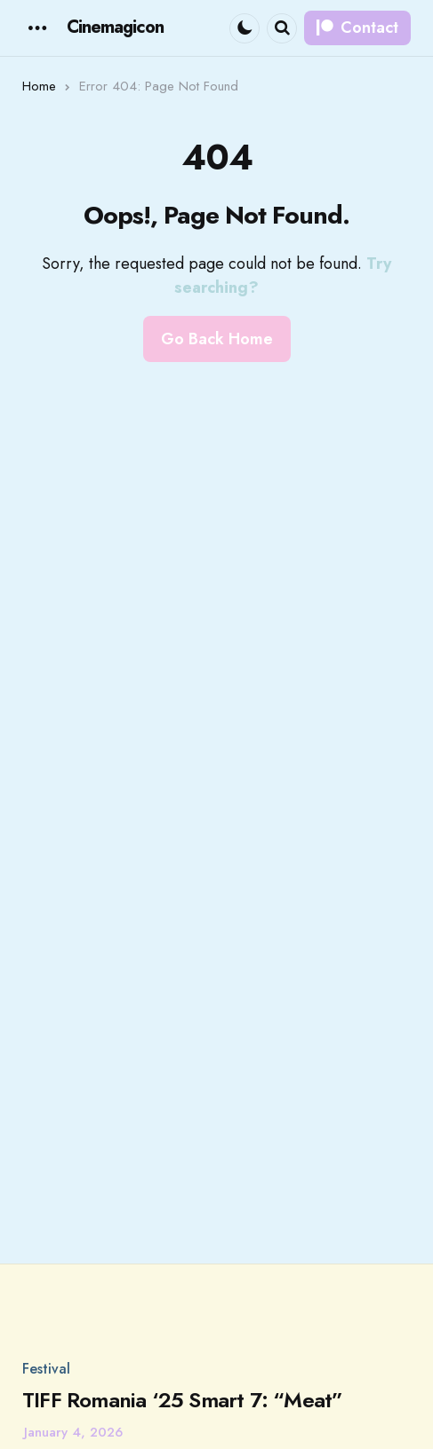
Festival (46, 1372)
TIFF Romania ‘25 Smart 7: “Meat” (182, 1403)
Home (39, 88)
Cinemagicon (115, 29)
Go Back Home (217, 341)
